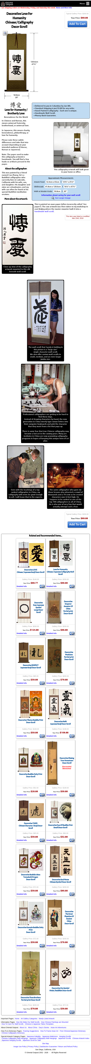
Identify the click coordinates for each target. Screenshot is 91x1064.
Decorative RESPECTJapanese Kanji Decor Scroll (30, 666)
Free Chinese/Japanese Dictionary (73, 1031)
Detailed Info (22, 586)
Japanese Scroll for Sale (32, 1040)
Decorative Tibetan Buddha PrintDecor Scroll (30, 721)
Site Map (45, 1043)
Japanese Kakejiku (34, 1036)
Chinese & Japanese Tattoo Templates (39, 1024)
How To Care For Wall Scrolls (12, 1024)
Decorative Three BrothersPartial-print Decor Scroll (31, 998)
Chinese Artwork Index (80, 1038)
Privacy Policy (33, 1046)
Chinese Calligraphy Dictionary (13, 1033)
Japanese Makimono (50, 1036)
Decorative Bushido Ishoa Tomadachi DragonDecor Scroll (30, 877)
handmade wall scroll (44, 211)
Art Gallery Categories (29, 1019)
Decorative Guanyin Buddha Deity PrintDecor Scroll (30, 930)
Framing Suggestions (31, 1031)
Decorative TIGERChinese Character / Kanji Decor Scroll (30, 825)
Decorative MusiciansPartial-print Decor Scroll (69, 656)
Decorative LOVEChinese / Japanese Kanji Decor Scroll (30, 571)
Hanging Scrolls (65, 1036)
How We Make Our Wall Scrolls (27, 1022)
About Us (23, 1027)
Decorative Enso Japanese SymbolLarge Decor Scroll (38, 608)
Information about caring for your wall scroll (60, 195)
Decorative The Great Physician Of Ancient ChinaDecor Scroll (69, 917)
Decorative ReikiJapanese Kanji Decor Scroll (60, 722)
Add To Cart (77, 23)
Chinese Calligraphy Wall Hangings (15, 1038)
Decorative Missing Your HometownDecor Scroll (67, 760)
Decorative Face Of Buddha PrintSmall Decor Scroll (60, 826)
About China (32, 1027)
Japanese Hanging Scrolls (11, 1040)
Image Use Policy (20, 1046)
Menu (85, 3)
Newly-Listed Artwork (46, 1019)
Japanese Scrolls (64, 1038)
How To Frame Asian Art (49, 1031)
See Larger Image (61, 198)
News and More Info (64, 8)
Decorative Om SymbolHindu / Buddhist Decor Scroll (60, 989)
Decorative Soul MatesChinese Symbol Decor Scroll (60, 880)
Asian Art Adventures (58, 1027)
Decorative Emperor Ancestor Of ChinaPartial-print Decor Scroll (68, 607)
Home (17, 1019)
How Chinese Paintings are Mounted (54, 1022)
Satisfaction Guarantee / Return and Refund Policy (59, 1046)
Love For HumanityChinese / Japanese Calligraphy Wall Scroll (60, 571)
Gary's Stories (44, 1027)
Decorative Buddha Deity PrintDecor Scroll (30, 775)
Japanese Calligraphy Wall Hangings (43, 1038)
